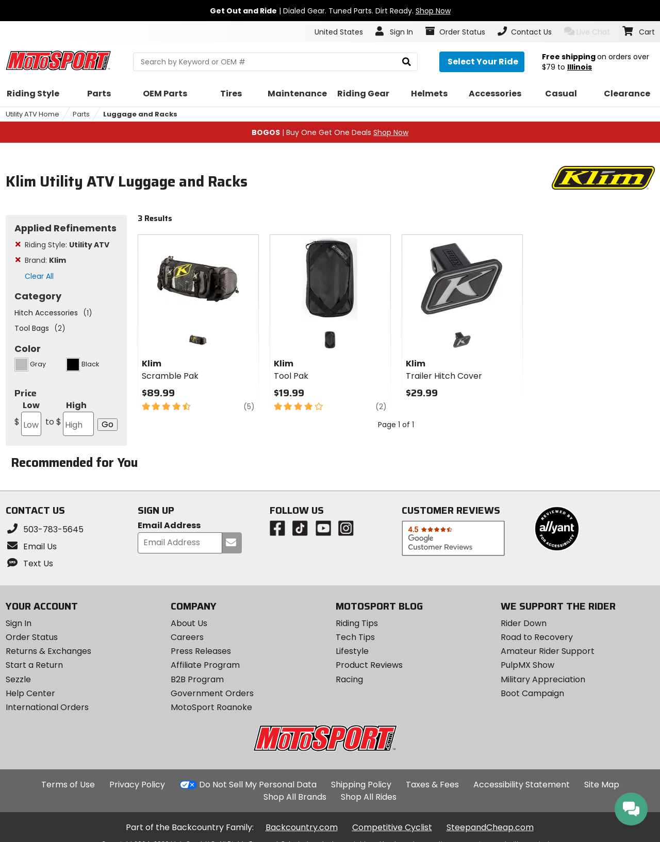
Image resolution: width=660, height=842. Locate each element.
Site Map (601, 784)
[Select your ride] (481, 62)
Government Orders (212, 693)
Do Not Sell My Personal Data (258, 784)
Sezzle (18, 679)
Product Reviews (369, 665)
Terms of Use (68, 784)
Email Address (169, 525)
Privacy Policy (137, 784)
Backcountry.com (302, 827)
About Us (189, 623)
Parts (81, 114)
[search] (406, 62)
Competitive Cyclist (392, 827)
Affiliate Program (205, 665)
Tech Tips (355, 637)
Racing (349, 679)
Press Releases (201, 651)
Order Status (32, 637)
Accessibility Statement (521, 784)
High (68, 417)
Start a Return (34, 665)
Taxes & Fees (432, 784)
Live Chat (587, 31)
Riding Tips (357, 623)
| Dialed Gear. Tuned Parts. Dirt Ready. (330, 11)
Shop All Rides (369, 797)
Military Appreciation (543, 679)
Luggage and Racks (140, 114)
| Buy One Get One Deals (330, 132)
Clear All (39, 276)
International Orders (47, 707)
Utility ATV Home (32, 114)
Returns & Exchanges (48, 651)
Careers (187, 637)
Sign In (18, 623)
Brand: (45, 260)
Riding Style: (67, 245)
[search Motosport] (275, 62)
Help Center (30, 693)
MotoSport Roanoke (211, 707)
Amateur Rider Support (548, 651)
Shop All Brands (294, 797)
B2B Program (197, 679)
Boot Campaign (532, 693)
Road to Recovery (537, 637)
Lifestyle (352, 651)
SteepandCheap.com (490, 827)
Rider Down (524, 623)
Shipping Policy (361, 784)
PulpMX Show (527, 665)
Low (27, 417)
